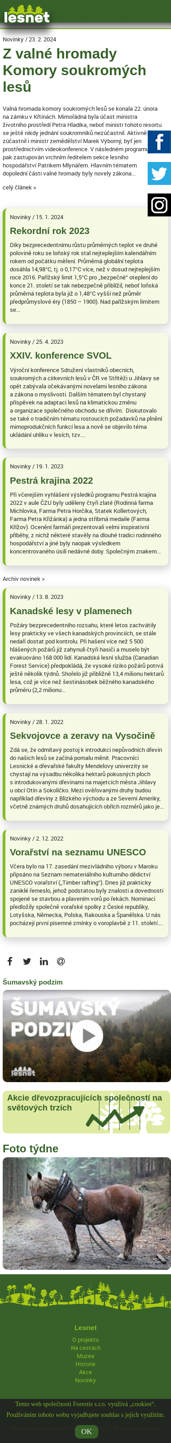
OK (86, 1434)
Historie (85, 1364)
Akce (85, 1372)
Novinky (85, 1380)
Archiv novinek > (24, 579)
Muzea (85, 1356)
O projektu (85, 1339)
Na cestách (86, 1348)
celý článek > (19, 187)
